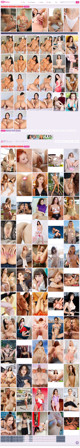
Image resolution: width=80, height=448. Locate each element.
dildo (26, 130)
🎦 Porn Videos (20, 6)
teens (56, 130)
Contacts (7, 446)
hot (70, 130)
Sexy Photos (5, 6)
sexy (2, 132)
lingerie (51, 130)
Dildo (14, 130)
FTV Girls (18, 130)
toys (22, 130)
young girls (61, 130)
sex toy (30, 130)
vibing (37, 130)
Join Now (3, 130)
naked (9, 132)
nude (6, 132)
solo (13, 132)
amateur (46, 130)
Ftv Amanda (9, 130)
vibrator (42, 130)
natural (74, 130)
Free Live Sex (12, 6)
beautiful (66, 130)
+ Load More (26, 6)
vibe (34, 130)
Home (2, 446)
